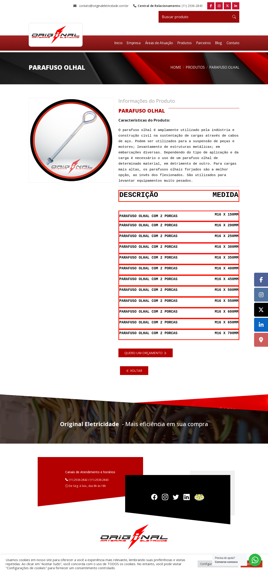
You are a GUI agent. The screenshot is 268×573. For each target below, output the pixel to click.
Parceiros (204, 43)
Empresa (135, 43)
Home (175, 67)
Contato (233, 43)
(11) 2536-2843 (168, 6)
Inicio (120, 43)
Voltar (134, 368)
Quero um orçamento (145, 350)
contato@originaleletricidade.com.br (100, 6)
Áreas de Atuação (160, 43)
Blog (219, 43)
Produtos (186, 43)
